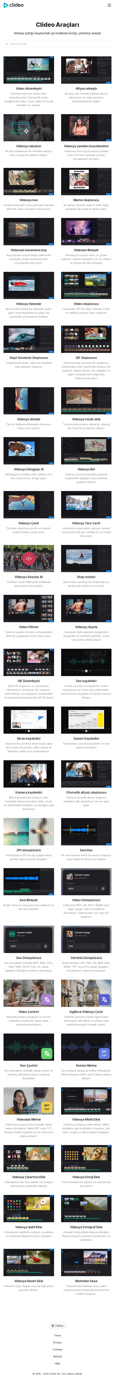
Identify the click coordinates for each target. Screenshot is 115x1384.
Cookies (57, 1349)
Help (57, 1363)
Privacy (57, 1342)
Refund (57, 1356)
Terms (57, 1335)
